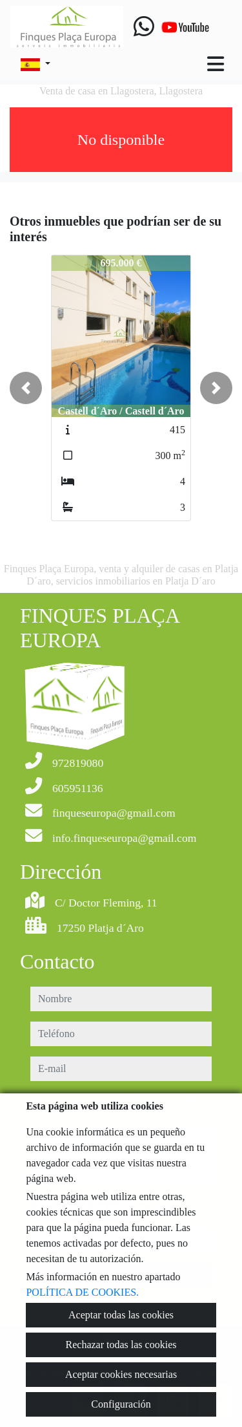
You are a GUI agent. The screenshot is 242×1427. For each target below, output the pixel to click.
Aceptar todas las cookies (121, 1314)
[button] (26, 388)
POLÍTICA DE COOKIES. (82, 1292)
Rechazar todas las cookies (121, 1344)
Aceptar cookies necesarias (121, 1374)
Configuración (120, 1404)
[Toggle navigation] (215, 64)
